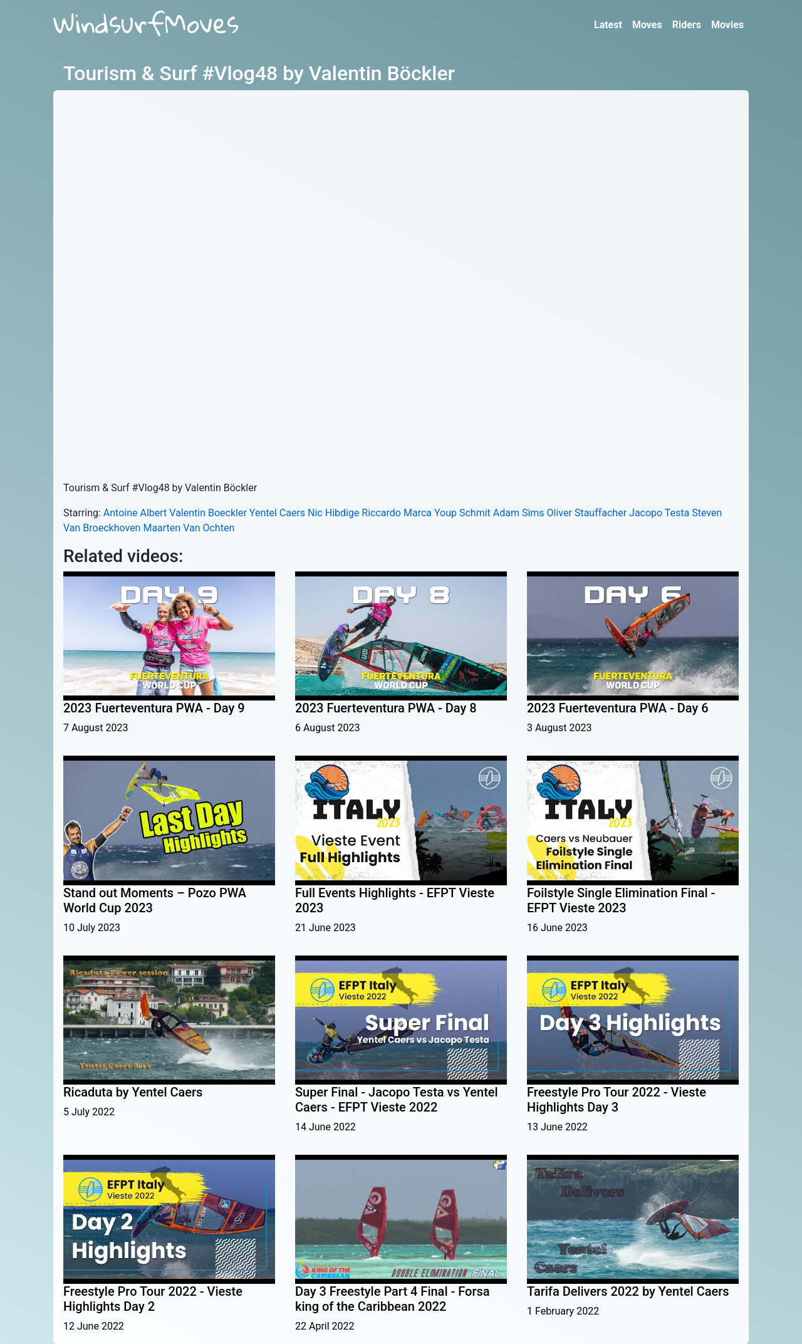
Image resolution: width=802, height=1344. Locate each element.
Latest (608, 25)
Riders (686, 25)
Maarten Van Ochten (188, 528)
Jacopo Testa (659, 513)
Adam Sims (518, 513)
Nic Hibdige (333, 513)
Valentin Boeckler (208, 513)
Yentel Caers (277, 513)
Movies (727, 25)
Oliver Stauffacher (587, 513)
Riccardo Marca (397, 513)
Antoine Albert (135, 513)
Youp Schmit (462, 513)
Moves (647, 25)
